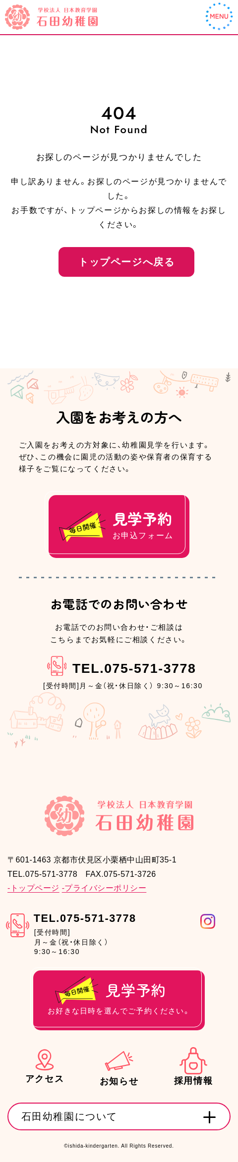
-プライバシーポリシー (104, 888)
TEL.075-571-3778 (134, 669)
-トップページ (33, 888)
